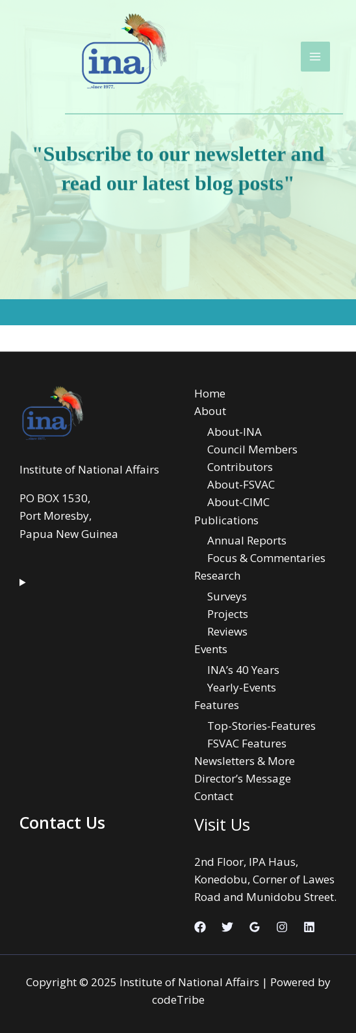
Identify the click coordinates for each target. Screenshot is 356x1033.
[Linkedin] (309, 927)
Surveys (227, 596)
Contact (213, 795)
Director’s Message (242, 778)
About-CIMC (238, 501)
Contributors (240, 466)
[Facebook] (200, 927)
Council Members (252, 449)
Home (209, 393)
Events (210, 648)
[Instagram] (282, 927)
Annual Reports (246, 540)
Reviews (227, 631)
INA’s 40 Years (243, 669)
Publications (226, 520)
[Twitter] (227, 927)
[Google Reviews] (255, 927)
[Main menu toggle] (316, 57)
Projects (227, 613)
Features (216, 704)
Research (217, 575)
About (210, 410)
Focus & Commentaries (266, 557)
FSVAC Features (246, 743)
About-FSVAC (241, 484)
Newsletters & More (244, 760)
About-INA (234, 431)
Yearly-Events (241, 687)
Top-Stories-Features (261, 725)
